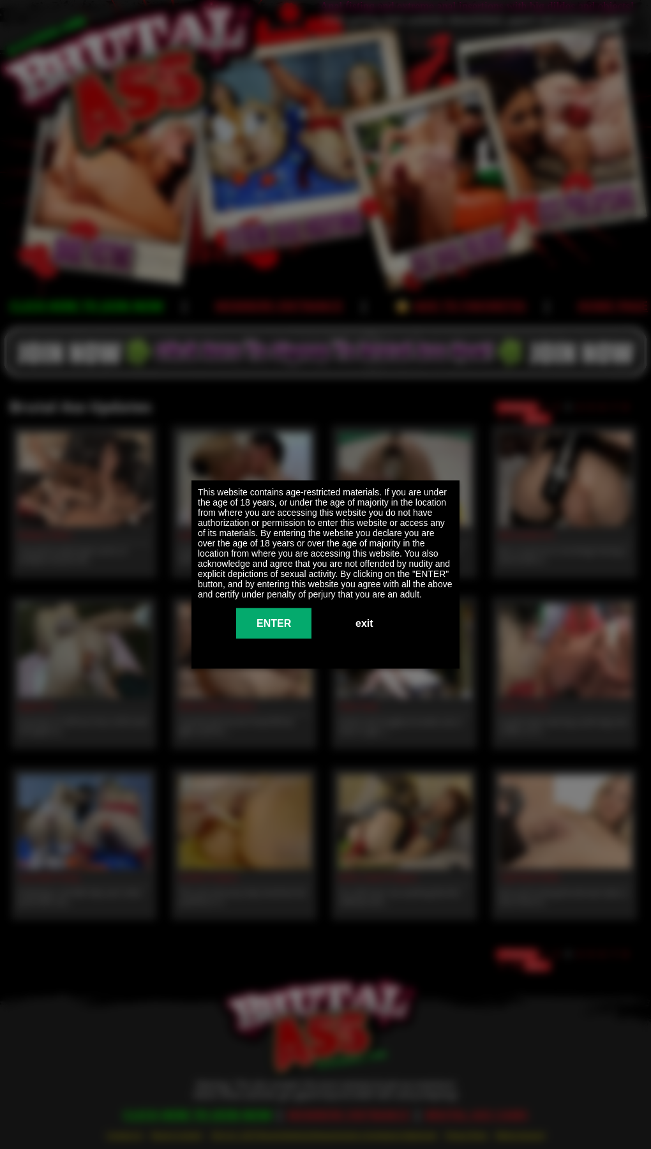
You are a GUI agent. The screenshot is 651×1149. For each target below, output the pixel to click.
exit (364, 623)
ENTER (274, 623)
